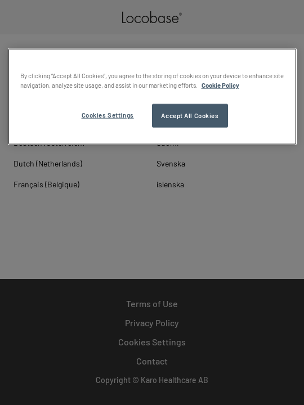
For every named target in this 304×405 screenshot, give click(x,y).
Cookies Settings (108, 115)
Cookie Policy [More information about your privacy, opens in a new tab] (220, 85)
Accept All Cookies (189, 115)
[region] (152, 96)
